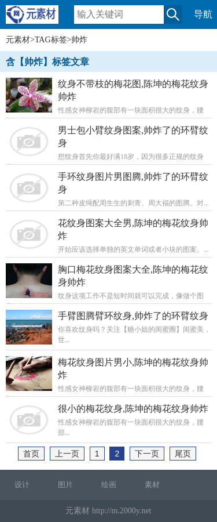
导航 (203, 14)
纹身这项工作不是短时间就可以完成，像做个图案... (108, 286)
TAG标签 (51, 39)
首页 (31, 453)
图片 (65, 484)
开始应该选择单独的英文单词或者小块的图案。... (108, 235)
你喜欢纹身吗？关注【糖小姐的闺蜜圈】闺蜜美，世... (108, 327)
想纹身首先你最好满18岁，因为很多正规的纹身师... (108, 147)
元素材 (18, 39)
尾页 (183, 453)
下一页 (147, 453)
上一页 (67, 453)
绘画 (108, 484)
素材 (152, 484)
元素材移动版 (37, 19)
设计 (22, 484)
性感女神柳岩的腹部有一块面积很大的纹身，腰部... (108, 101)
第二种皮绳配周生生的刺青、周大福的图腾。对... (108, 189)
